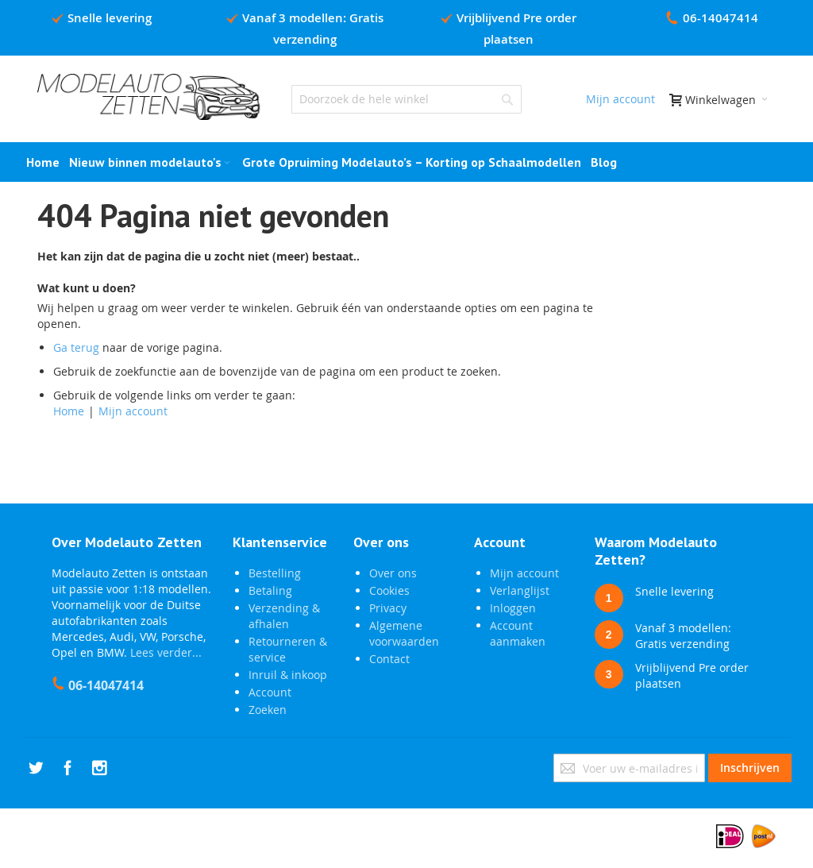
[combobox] (406, 99)
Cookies (389, 590)
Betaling (270, 590)
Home (68, 411)
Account (270, 692)
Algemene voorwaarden (404, 633)
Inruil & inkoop (288, 674)
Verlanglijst (519, 590)
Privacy (387, 607)
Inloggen (513, 607)
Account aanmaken (517, 633)
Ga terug (76, 347)
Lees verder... (166, 652)
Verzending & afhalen (284, 615)
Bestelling (275, 573)
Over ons (393, 573)
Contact (389, 658)
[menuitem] (604, 162)
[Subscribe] (750, 768)
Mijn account (620, 98)
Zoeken (268, 709)
